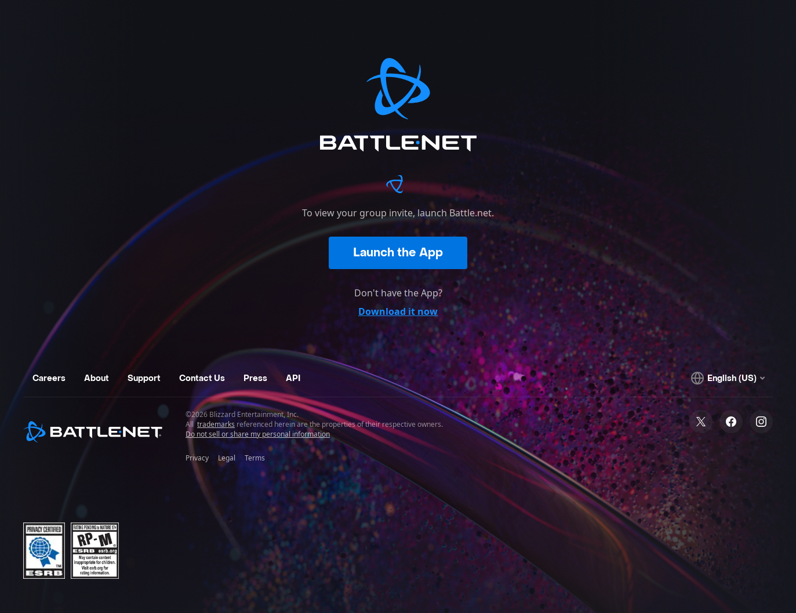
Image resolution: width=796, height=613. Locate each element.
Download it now (398, 311)
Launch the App (398, 252)
